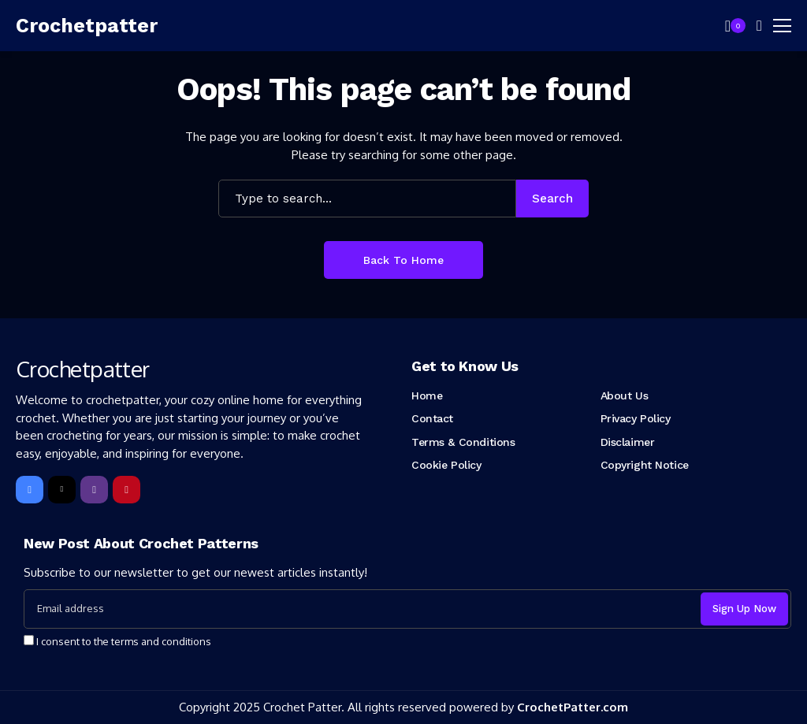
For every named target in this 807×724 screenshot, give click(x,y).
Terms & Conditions (463, 442)
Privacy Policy (636, 418)
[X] (62, 489)
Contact (432, 418)
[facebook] (29, 489)
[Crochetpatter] (87, 26)
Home (426, 395)
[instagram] (94, 489)
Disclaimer (628, 442)
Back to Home (403, 260)
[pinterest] (126, 489)
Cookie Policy (446, 465)
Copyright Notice (645, 465)
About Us (625, 395)
